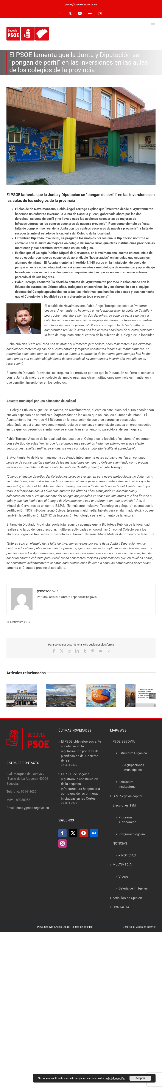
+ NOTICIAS (127, 855)
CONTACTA (121, 907)
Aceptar (140, 1078)
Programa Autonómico (127, 819)
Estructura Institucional (127, 784)
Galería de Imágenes (133, 888)
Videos (123, 877)
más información (115, 1078)
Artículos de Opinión (127, 898)
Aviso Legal (62, 926)
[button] (9, 696)
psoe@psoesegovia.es (81, 4)
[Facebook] (62, 833)
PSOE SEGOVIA (124, 741)
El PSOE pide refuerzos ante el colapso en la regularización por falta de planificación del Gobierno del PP (81, 751)
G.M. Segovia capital (127, 796)
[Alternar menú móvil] (153, 24)
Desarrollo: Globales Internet (139, 926)
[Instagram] (62, 843)
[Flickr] (94, 833)
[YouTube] (83, 833)
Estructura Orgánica (132, 753)
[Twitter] (73, 833)
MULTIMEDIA (122, 865)
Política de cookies (81, 926)
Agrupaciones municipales (134, 767)
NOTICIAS (120, 843)
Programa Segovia (131, 834)
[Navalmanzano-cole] (81, 136)
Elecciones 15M (124, 805)
